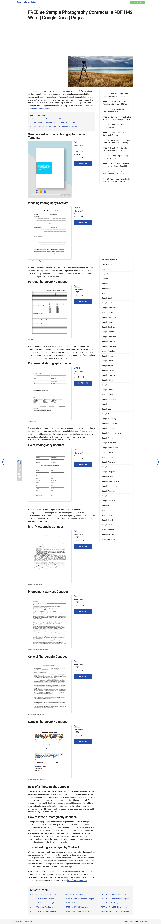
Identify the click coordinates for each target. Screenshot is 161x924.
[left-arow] (3, 462)
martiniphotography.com (36, 261)
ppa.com (31, 339)
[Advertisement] (80, 38)
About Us (28, 922)
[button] (147, 2)
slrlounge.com (32, 503)
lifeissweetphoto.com (35, 584)
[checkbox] (15, 2)
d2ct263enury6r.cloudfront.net (38, 779)
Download (83, 164)
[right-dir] (157, 462)
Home (30, 8)
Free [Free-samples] (137, 2)
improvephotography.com (36, 714)
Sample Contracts (39, 8)
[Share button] (19, 462)
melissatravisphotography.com (38, 649)
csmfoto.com (32, 421)
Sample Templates (141, 921)
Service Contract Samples (41, 109)
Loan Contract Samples (77, 880)
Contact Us (17, 922)
